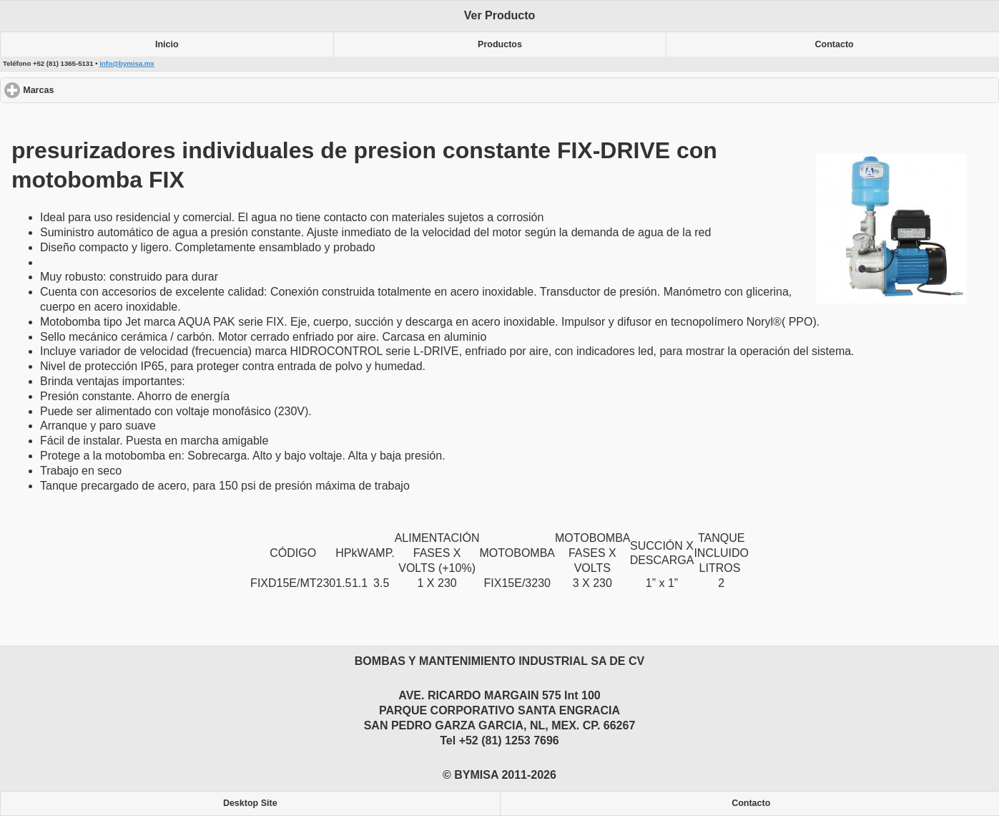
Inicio (167, 44)
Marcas (90, 89)
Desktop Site (250, 803)
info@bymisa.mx (126, 63)
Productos (500, 44)
